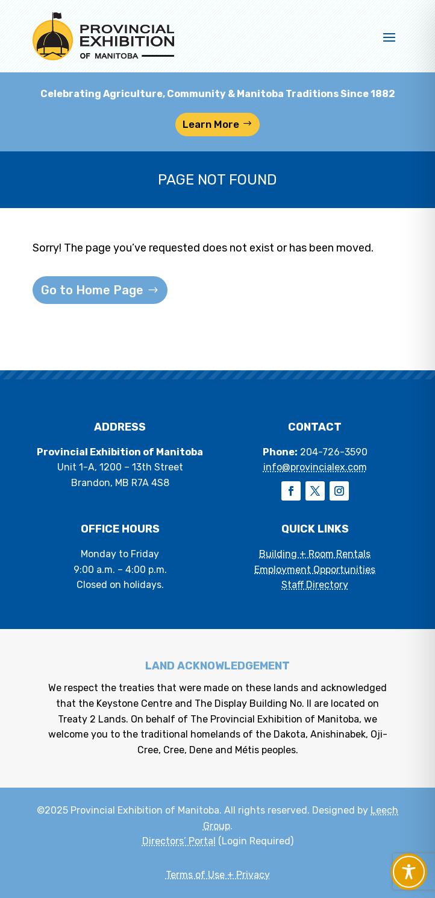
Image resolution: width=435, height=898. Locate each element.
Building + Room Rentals (315, 554)
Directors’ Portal (179, 841)
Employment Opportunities (314, 569)
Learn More (211, 124)
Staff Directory (314, 584)
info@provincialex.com (315, 467)
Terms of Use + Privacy (218, 875)
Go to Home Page (92, 290)
